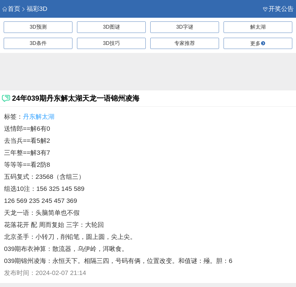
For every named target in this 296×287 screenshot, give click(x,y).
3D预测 (37, 27)
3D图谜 (111, 27)
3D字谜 (184, 27)
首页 (11, 8)
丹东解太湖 (38, 116)
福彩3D (34, 8)
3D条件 (37, 43)
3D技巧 (111, 43)
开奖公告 (278, 8)
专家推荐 (184, 43)
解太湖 (258, 27)
